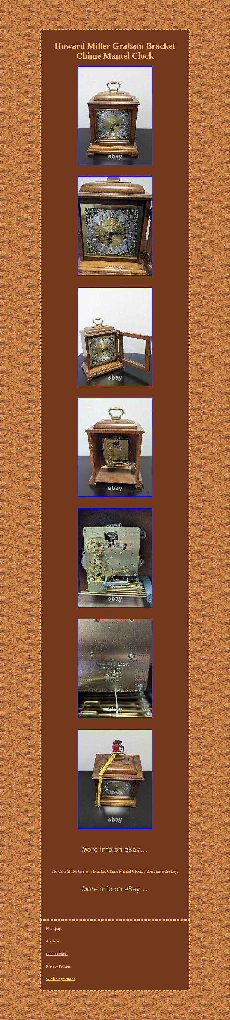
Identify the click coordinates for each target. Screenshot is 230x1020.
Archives (53, 941)
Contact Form (57, 954)
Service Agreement (60, 979)
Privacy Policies (58, 966)
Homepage (54, 929)
